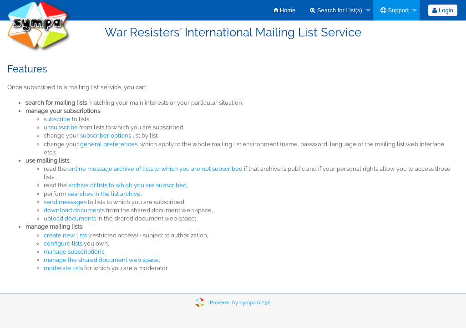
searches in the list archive (104, 193)
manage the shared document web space (101, 259)
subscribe (57, 119)
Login (442, 10)
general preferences (108, 144)
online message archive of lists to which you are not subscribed (155, 168)
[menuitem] (285, 10)
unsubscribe (61, 127)
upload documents (70, 218)
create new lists (65, 235)
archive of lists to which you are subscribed (127, 185)
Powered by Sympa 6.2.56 (240, 303)
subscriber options (105, 135)
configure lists (63, 243)
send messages (65, 202)
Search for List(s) (336, 10)
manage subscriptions (74, 251)
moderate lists (63, 268)
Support (394, 10)
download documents (74, 210)
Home (284, 10)
